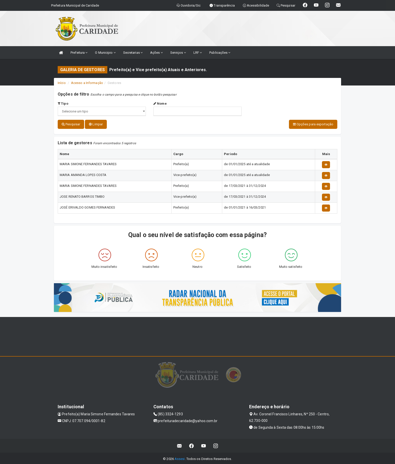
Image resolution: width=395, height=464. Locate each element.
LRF (197, 52)
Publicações (219, 52)
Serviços (178, 52)
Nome (160, 103)
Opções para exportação (313, 124)
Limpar (96, 124)
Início (62, 83)
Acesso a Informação (87, 83)
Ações (156, 52)
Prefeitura (79, 52)
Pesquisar (71, 124)
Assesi (180, 457)
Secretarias (133, 52)
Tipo (63, 103)
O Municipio (105, 52)
